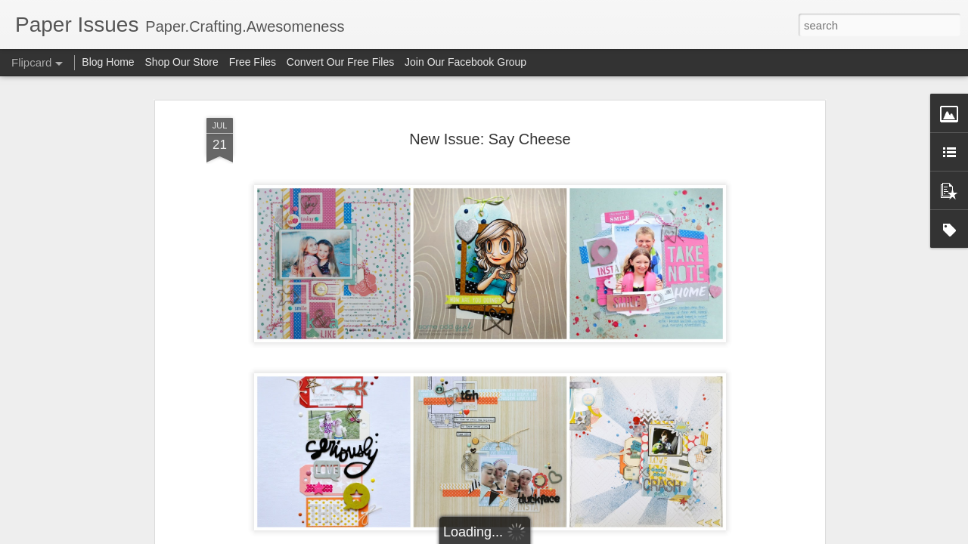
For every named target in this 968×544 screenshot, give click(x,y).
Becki (464, 529)
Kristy (498, 529)
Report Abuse (576, 535)
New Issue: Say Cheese (489, 112)
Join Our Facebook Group (465, 62)
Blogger (531, 535)
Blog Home (108, 62)
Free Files (252, 62)
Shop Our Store (182, 62)
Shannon (541, 529)
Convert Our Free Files (340, 62)
